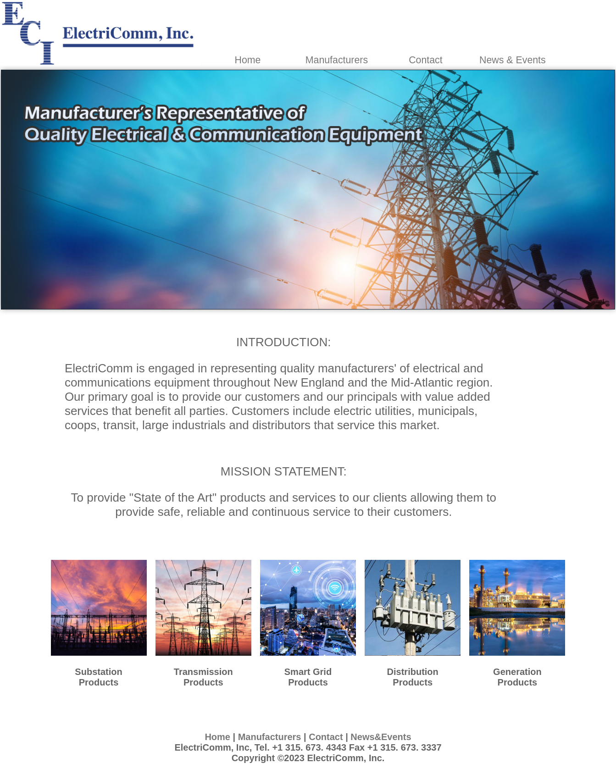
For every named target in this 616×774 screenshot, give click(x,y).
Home (248, 60)
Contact (426, 60)
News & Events (512, 60)
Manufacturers (336, 60)
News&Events (380, 737)
